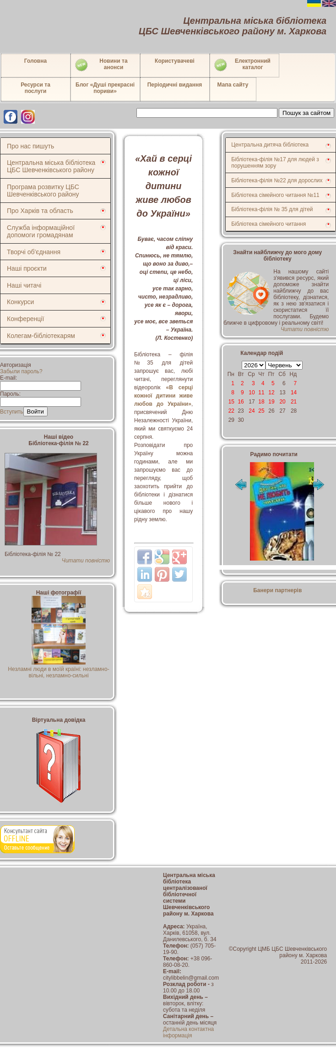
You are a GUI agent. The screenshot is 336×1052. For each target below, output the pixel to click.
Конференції (25, 318)
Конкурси (20, 301)
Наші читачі (24, 285)
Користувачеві (175, 61)
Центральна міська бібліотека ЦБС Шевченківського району (51, 166)
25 (261, 411)
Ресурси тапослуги (35, 88)
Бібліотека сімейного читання (268, 224)
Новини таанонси (101, 65)
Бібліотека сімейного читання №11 (275, 195)
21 (294, 401)
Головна (35, 61)
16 (241, 401)
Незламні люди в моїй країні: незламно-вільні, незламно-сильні (58, 669)
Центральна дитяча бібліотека (270, 145)
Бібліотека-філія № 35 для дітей (272, 209)
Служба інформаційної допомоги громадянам (41, 231)
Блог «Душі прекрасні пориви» (105, 88)
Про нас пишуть (30, 146)
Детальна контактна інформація (188, 1032)
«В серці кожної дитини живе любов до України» (163, 395)
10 (252, 392)
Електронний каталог (242, 65)
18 (261, 401)
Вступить (11, 412)
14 (294, 392)
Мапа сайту (233, 85)
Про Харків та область (40, 210)
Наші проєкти (27, 268)
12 (271, 392)
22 (231, 411)
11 (261, 392)
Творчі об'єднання (33, 252)
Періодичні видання (174, 85)
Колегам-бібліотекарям (41, 335)
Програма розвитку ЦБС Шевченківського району (43, 190)
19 (271, 401)
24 (252, 411)
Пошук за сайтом (306, 112)
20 (282, 401)
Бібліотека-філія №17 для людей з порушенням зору (275, 162)
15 (231, 401)
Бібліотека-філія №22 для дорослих (276, 180)
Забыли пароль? (21, 371)
